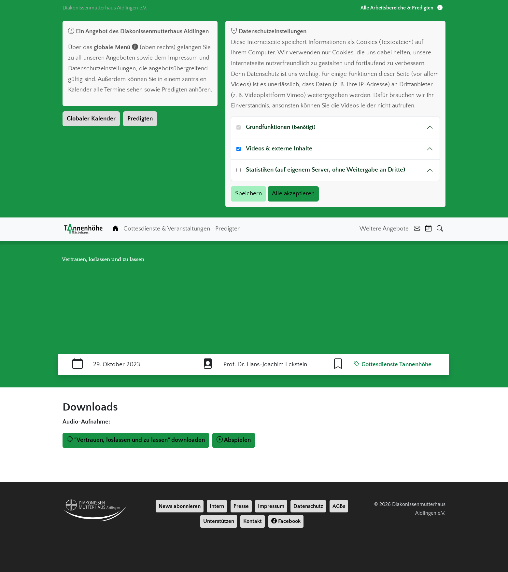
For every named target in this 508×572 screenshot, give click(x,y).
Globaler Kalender (91, 118)
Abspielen (234, 440)
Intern (217, 506)
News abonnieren (180, 506)
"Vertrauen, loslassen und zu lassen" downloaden (136, 440)
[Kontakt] (417, 229)
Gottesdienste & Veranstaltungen (166, 228)
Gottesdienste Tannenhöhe (392, 364)
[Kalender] (428, 229)
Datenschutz (308, 506)
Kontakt (252, 521)
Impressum (271, 506)
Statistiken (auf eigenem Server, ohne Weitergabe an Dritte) (325, 169)
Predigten (140, 118)
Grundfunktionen (281, 127)
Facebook (286, 521)
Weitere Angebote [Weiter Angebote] (384, 228)
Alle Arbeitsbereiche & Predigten (401, 8)
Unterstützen (218, 521)
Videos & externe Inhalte (279, 148)
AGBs (338, 506)
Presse (241, 506)
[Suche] (439, 229)
